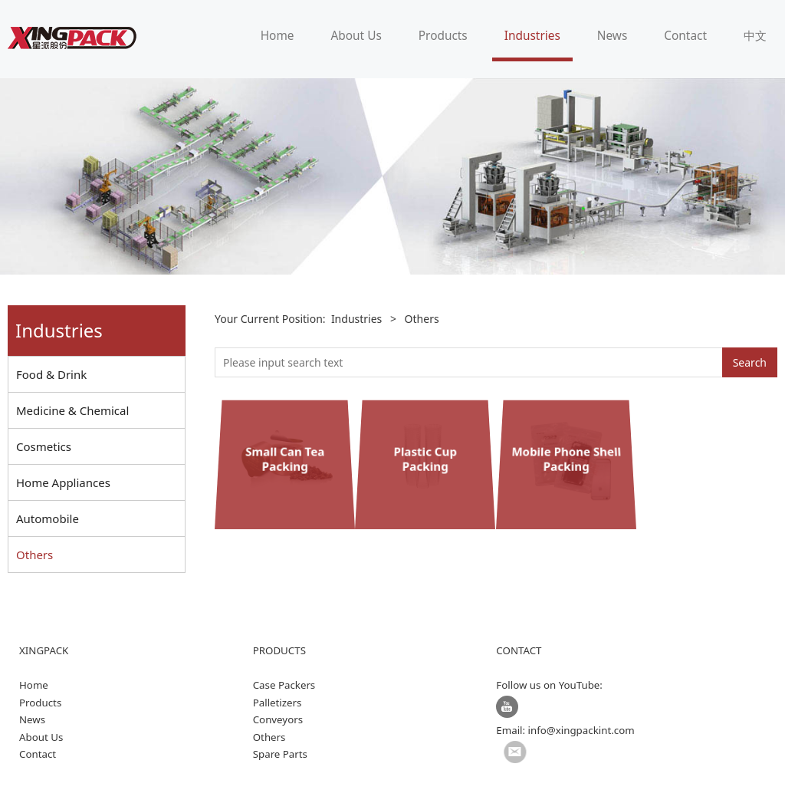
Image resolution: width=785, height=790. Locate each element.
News (612, 36)
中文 (755, 36)
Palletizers (277, 702)
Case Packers (284, 685)
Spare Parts (280, 754)
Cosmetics (43, 446)
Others (34, 554)
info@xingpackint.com (581, 730)
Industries (532, 36)
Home (277, 36)
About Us (355, 36)
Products (443, 36)
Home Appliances (63, 482)
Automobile (47, 518)
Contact (685, 36)
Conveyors (278, 719)
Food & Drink (51, 374)
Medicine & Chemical (72, 410)
